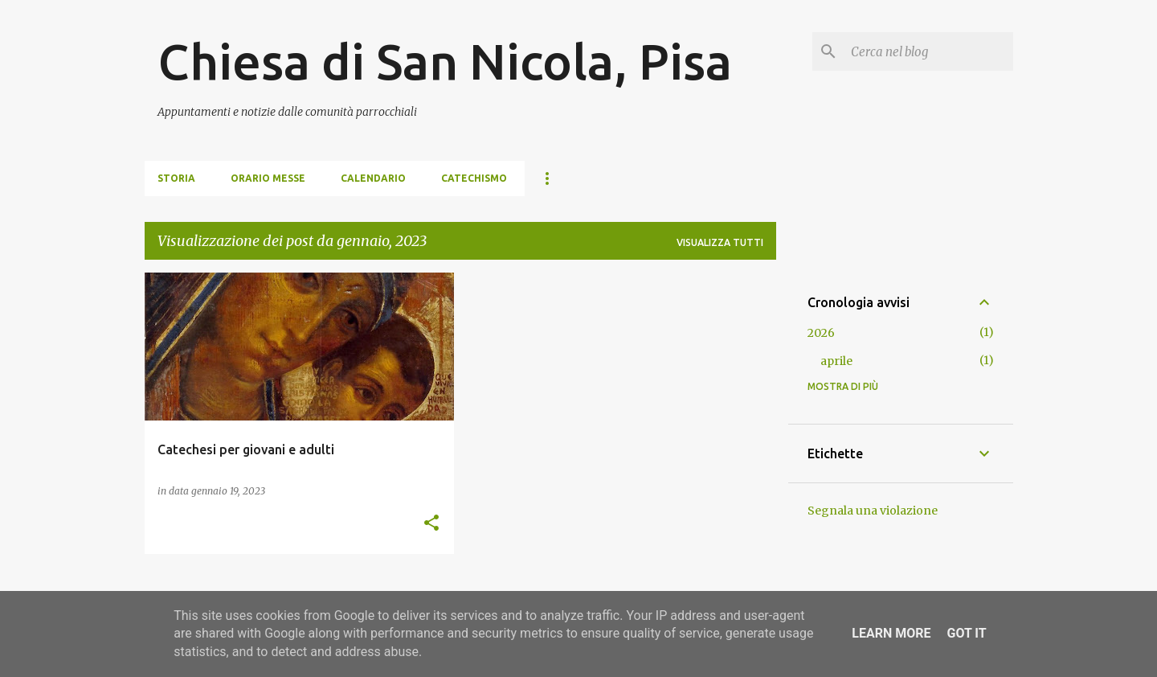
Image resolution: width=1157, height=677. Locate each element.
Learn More (891, 633)
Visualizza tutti (720, 242)
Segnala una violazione (872, 510)
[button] (431, 524)
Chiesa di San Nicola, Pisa (444, 61)
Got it (966, 633)
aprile (836, 361)
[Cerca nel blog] (928, 51)
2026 (821, 333)
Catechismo (474, 178)
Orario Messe (268, 178)
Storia (176, 178)
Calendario (373, 178)
